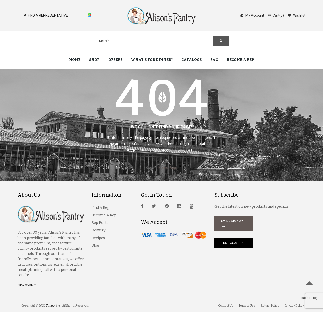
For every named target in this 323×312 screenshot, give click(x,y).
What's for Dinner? (152, 60)
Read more (27, 284)
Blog (95, 245)
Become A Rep (104, 215)
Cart (276, 15)
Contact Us (225, 305)
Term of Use (247, 305)
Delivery (98, 230)
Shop (94, 60)
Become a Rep (240, 60)
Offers (115, 60)
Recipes (98, 238)
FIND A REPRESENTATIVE (46, 15)
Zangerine (53, 305)
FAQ (214, 60)
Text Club (232, 243)
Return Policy (270, 305)
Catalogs (191, 60)
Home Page (167, 168)
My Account (252, 15)
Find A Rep (101, 207)
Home (74, 60)
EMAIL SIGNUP (232, 224)
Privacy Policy (294, 305)
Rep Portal (101, 223)
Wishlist (296, 15)
